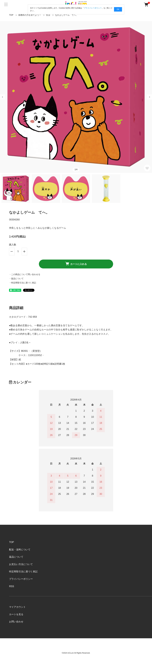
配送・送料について (19, 549)
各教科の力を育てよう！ (29, 15)
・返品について (16, 278)
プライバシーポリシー (21, 579)
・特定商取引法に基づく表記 (22, 282)
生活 (48, 15)
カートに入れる (76, 263)
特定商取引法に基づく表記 (23, 571)
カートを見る (16, 614)
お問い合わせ (16, 621)
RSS (11, 586)
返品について (16, 557)
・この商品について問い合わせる (24, 274)
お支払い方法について (21, 564)
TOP (11, 15)
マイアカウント (17, 607)
